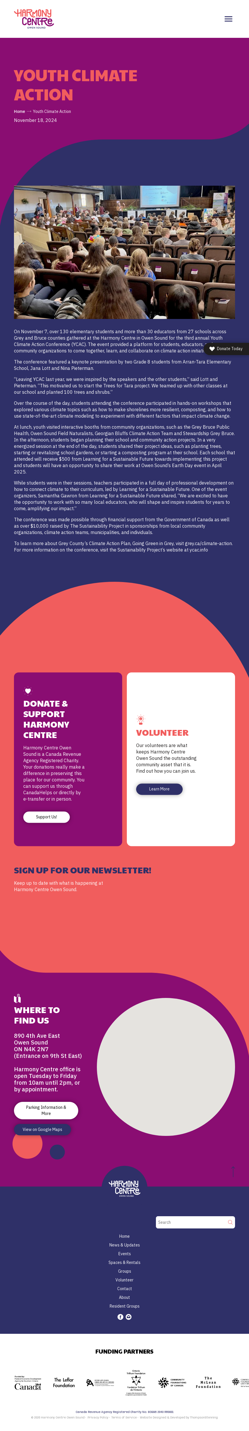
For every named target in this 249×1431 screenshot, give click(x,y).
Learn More (159, 789)
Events (124, 1253)
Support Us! (46, 817)
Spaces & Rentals (124, 1262)
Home (19, 111)
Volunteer (124, 1280)
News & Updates (124, 1245)
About (124, 1297)
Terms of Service (124, 1417)
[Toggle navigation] (228, 19)
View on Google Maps (42, 1129)
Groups (124, 1271)
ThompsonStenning (204, 1417)
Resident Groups (125, 1306)
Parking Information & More (46, 1110)
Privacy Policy (98, 1417)
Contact (124, 1288)
